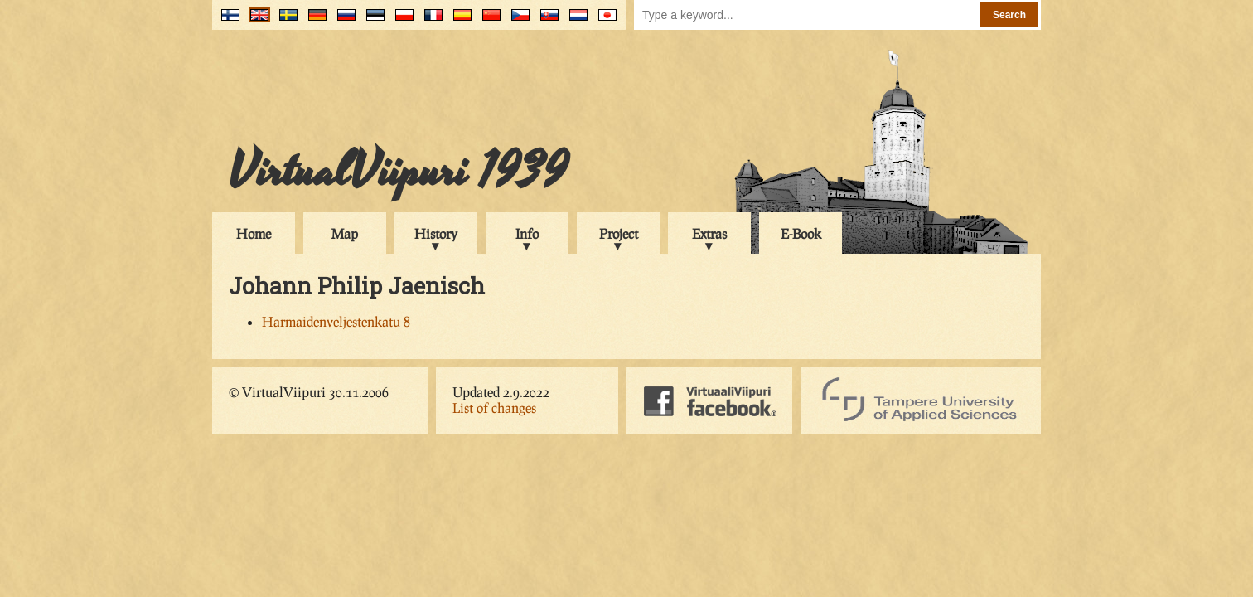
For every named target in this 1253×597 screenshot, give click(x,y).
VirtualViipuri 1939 (398, 171)
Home (253, 233)
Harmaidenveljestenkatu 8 (336, 321)
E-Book (801, 233)
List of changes (494, 407)
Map (344, 233)
